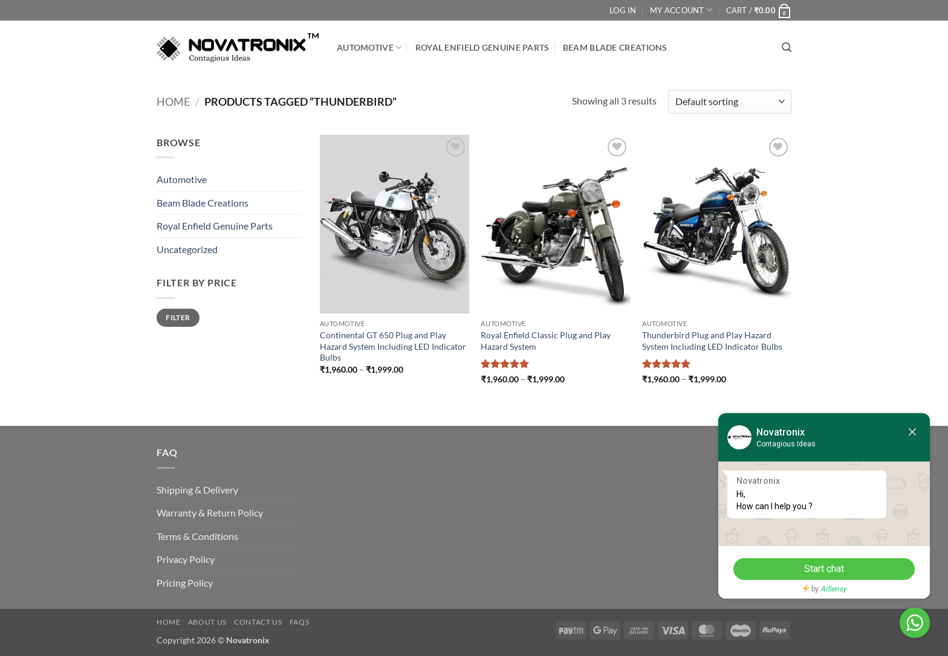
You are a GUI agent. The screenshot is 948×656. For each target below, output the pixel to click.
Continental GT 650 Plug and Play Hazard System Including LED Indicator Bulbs (393, 346)
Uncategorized (187, 249)
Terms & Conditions (197, 536)
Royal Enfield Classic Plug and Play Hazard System (546, 341)
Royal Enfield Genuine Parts (482, 47)
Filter (178, 317)
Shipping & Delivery (197, 489)
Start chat (824, 568)
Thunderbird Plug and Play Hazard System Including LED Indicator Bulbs (712, 341)
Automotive (369, 47)
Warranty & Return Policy (210, 512)
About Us (207, 621)
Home (173, 101)
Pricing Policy (185, 582)
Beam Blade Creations (615, 47)
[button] (758, 10)
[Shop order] (729, 102)
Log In (623, 10)
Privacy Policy (186, 559)
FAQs (299, 621)
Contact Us (258, 621)
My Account (681, 10)
